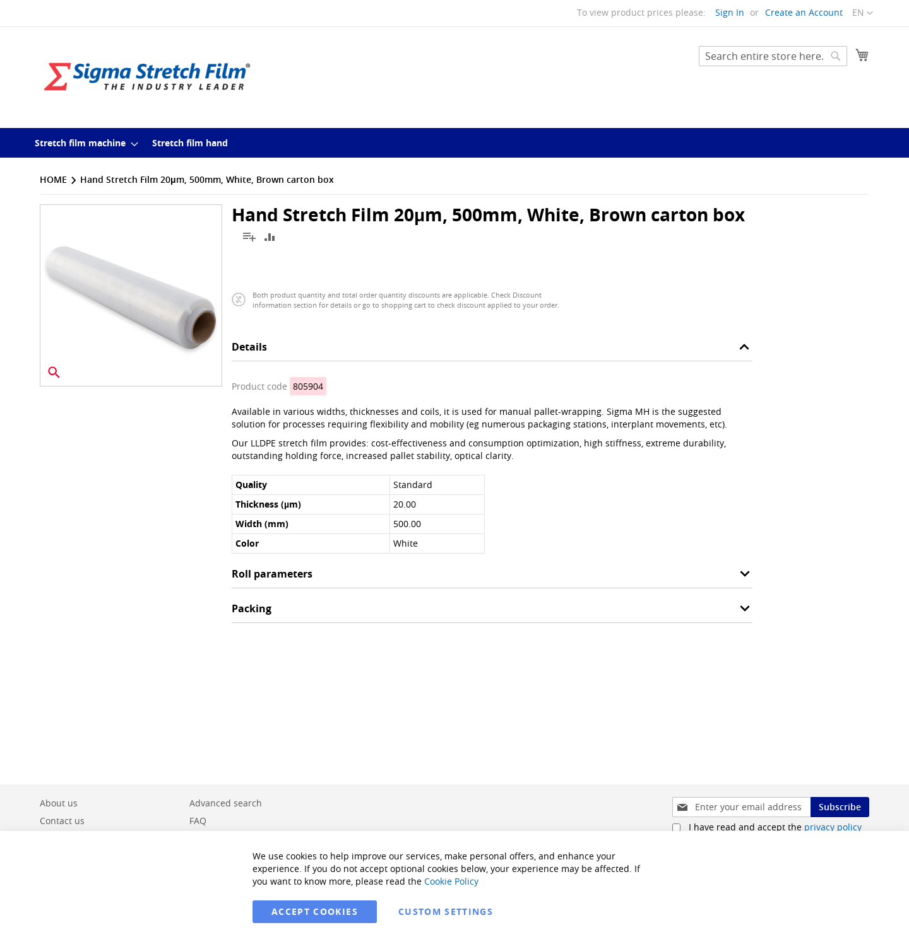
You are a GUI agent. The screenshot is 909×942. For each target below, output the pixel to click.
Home (53, 179)
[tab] (492, 350)
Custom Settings (445, 911)
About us (59, 803)
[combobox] (773, 56)
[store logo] (147, 76)
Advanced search (225, 803)
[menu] (454, 143)
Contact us (62, 821)
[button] (862, 13)
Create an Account (804, 12)
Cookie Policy (451, 881)
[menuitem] (82, 143)
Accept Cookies (314, 911)
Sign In (729, 12)
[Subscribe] (840, 807)
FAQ (197, 821)
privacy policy (833, 827)
